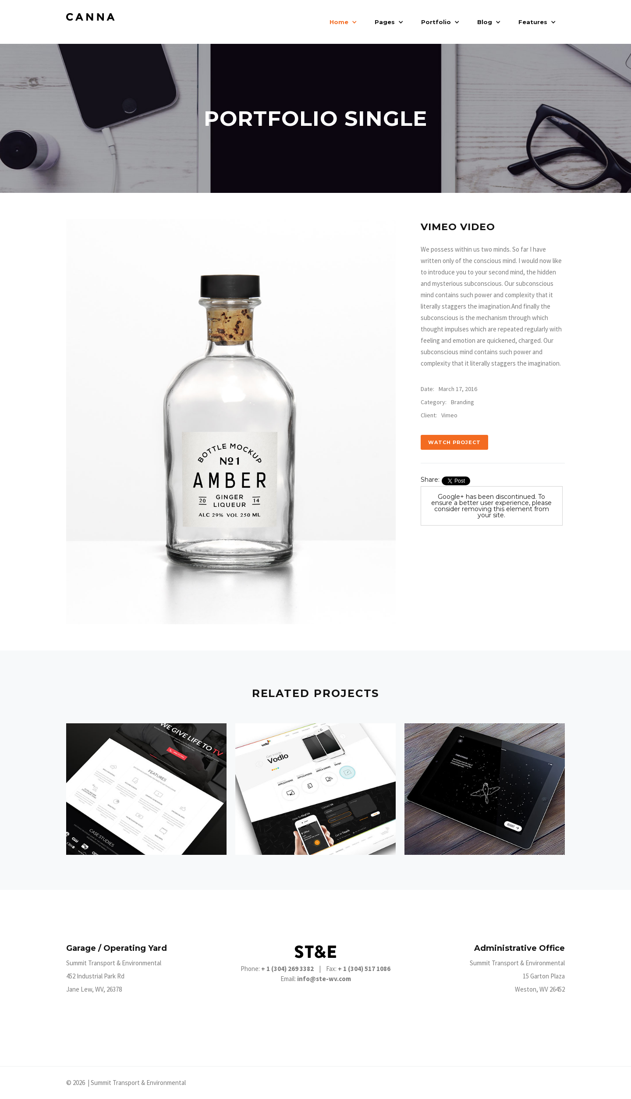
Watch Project (454, 442)
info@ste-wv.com (324, 979)
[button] (343, 22)
